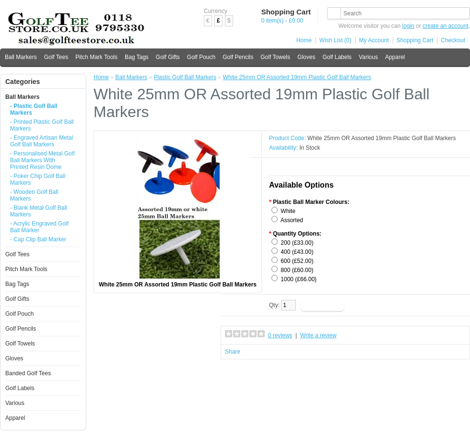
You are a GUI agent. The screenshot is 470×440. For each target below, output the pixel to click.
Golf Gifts (168, 57)
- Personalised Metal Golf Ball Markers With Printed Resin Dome (42, 160)
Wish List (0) (335, 40)
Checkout (453, 40)
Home (304, 40)
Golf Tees (56, 57)
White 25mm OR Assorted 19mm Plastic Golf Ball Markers (297, 77)
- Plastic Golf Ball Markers (34, 109)
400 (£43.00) (297, 252)
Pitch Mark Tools (96, 57)
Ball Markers (21, 57)
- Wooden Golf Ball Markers (34, 195)
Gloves (306, 57)
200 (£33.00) (297, 242)
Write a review (318, 335)
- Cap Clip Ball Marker (38, 239)
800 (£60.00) (297, 270)
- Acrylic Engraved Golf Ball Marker (39, 227)
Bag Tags (137, 57)
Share (232, 351)
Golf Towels (275, 57)
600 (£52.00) (297, 261)
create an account (445, 26)
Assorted (292, 220)
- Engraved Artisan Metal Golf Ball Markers (41, 141)
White (288, 211)
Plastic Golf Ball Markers (184, 77)
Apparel (395, 57)
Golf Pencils (238, 57)
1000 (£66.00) (299, 279)
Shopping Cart (415, 40)
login (408, 26)
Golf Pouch (201, 57)
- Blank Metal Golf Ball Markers (38, 211)
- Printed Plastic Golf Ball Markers (42, 125)
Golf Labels (337, 57)
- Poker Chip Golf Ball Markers (37, 179)
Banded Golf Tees (28, 373)
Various (368, 57)
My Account (374, 40)
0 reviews (280, 335)
